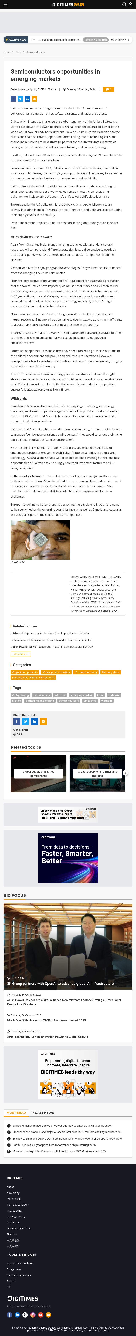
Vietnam (106, 700)
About (10, 1187)
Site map (12, 1234)
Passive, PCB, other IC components (33, 677)
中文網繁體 (13, 1240)
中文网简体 (13, 1246)
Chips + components (25, 672)
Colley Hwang (20, 695)
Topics (11, 1281)
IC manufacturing (86, 672)
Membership (14, 1198)
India (100, 695)
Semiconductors (35, 52)
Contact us (13, 1222)
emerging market (81, 695)
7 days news (14, 1269)
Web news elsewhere (19, 1275)
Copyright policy (16, 1216)
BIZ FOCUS (15, 895)
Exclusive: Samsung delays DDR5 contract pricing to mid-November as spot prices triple (67, 1138)
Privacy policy (14, 1210)
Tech (18, 52)
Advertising (13, 1193)
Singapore (90, 700)
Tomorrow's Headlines (95, 39)
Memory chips (110, 672)
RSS (9, 1287)
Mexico (16, 700)
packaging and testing (40, 700)
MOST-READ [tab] (16, 1112)
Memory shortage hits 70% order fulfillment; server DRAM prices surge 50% (59, 1151)
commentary (42, 695)
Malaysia (114, 695)
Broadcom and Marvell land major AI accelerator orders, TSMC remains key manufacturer (66, 1132)
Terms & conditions (18, 1204)
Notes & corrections (18, 1228)
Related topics (26, 747)
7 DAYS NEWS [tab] (43, 1112)
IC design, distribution (56, 672)
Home (7, 52)
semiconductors (69, 700)
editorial (60, 695)
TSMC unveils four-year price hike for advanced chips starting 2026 (54, 1145)
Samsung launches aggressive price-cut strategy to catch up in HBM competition (62, 1125)
